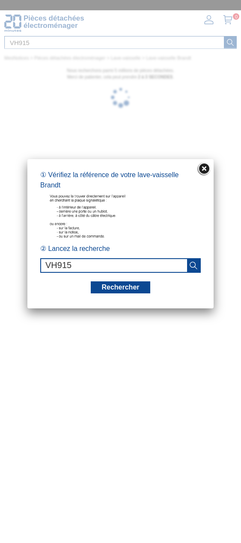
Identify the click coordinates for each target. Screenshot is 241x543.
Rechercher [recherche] (120, 287)
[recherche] (193, 265)
